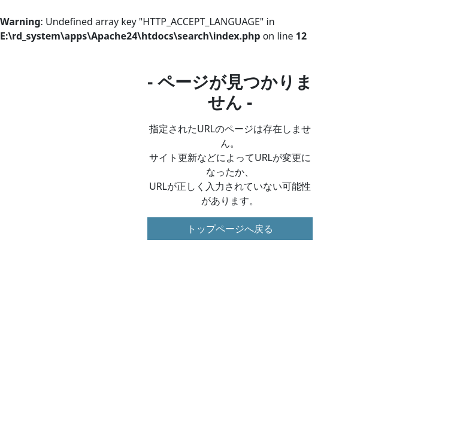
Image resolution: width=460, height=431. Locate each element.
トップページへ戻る (230, 228)
